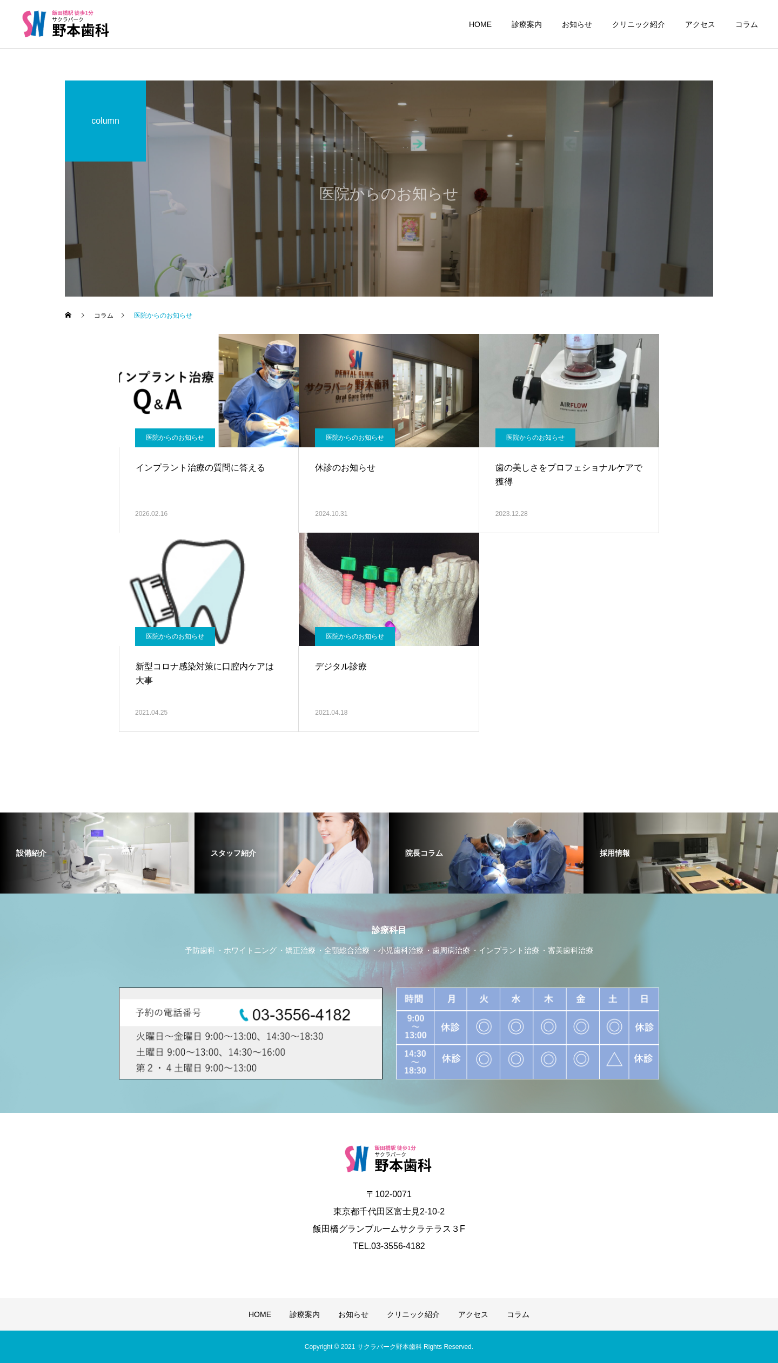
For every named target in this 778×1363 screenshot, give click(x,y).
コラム (746, 24)
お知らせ (577, 24)
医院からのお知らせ (175, 437)
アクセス (700, 24)
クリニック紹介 (638, 24)
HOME (480, 24)
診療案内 (527, 24)
